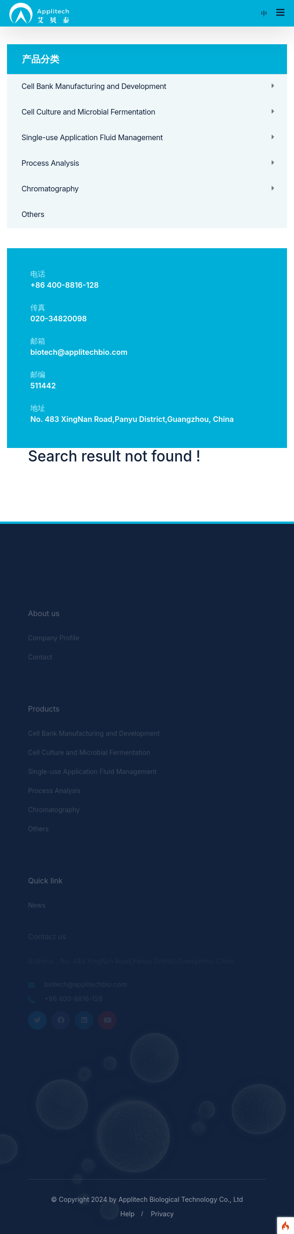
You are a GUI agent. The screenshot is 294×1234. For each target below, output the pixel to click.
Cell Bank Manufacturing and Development (93, 86)
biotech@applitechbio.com (78, 352)
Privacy (162, 1214)
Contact (40, 659)
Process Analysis (50, 163)
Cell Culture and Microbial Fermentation (88, 111)
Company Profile (53, 640)
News (36, 907)
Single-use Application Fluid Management (92, 137)
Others (32, 214)
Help (127, 1214)
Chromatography (50, 188)
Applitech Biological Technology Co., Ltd (181, 1199)
